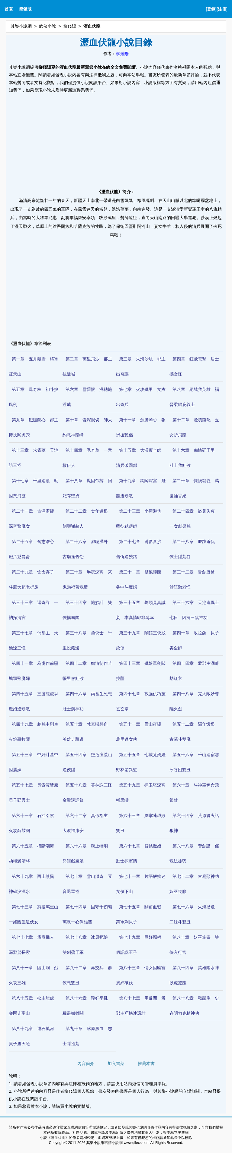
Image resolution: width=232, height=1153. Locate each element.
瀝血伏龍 (58, 1138)
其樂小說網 (21, 26)
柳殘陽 (69, 26)
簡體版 (25, 9)
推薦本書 (146, 1063)
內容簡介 (85, 1063)
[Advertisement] (116, 139)
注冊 (222, 9)
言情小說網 (114, 1143)
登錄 (211, 9)
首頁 (9, 9)
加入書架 (116, 1063)
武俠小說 (47, 26)
